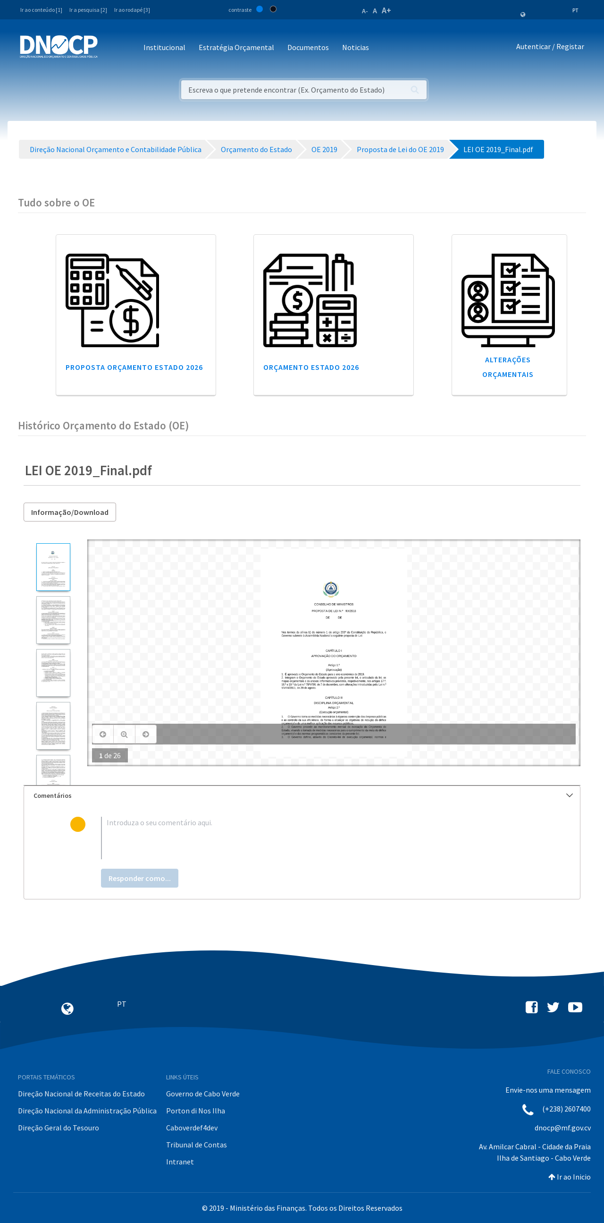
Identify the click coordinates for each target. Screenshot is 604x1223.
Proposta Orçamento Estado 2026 (134, 367)
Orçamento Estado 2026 (311, 367)
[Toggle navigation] (110, 48)
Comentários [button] (303, 795)
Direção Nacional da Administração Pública (87, 1110)
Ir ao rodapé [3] (132, 9)
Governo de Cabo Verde (203, 1093)
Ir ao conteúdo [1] (41, 9)
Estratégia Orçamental (236, 47)
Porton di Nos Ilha (195, 1110)
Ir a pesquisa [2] (88, 9)
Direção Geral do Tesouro (58, 1127)
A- (365, 11)
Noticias (355, 47)
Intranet (180, 1161)
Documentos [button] (308, 47)
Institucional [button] (164, 47)
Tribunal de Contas (196, 1144)
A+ (386, 10)
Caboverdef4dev (192, 1127)
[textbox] (317, 838)
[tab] (302, 795)
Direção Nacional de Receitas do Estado (81, 1093)
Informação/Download (70, 512)
